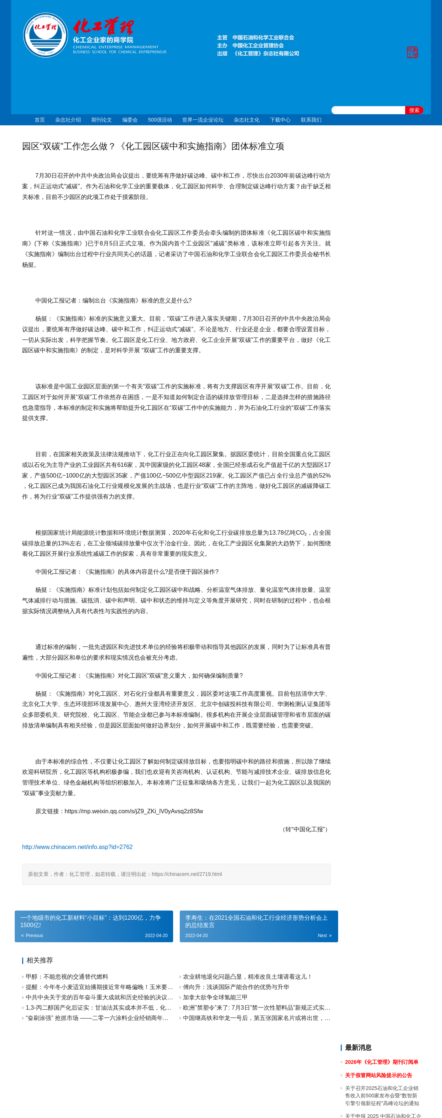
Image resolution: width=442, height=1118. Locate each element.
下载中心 (280, 120)
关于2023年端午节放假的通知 (379, 499)
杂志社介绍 (68, 120)
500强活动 (160, 120)
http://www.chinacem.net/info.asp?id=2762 (77, 858)
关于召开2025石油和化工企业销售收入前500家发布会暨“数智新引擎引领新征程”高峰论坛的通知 (382, 189)
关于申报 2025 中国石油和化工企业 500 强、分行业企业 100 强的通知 (383, 218)
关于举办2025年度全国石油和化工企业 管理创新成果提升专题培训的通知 (382, 246)
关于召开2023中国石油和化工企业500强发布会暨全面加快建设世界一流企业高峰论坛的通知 (383, 478)
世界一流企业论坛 (203, 120)
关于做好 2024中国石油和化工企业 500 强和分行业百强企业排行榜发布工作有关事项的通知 (382, 383)
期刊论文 (101, 120)
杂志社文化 (247, 120)
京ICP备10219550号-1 (180, 1103)
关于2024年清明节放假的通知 (379, 362)
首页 (40, 120)
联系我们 (311, 120)
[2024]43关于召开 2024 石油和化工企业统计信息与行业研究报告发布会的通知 (383, 328)
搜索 (414, 110)
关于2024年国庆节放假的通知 (379, 287)
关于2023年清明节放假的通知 (379, 540)
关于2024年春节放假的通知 (376, 424)
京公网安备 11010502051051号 (251, 1103)
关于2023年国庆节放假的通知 (379, 437)
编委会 (130, 120)
